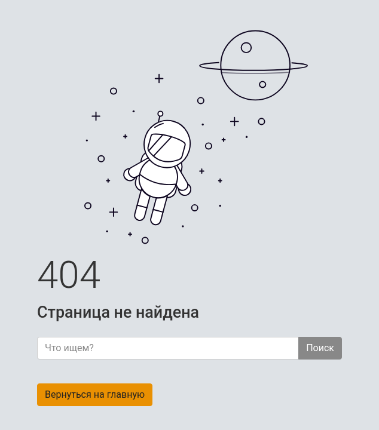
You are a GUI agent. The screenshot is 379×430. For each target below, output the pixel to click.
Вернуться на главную (95, 394)
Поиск (320, 348)
